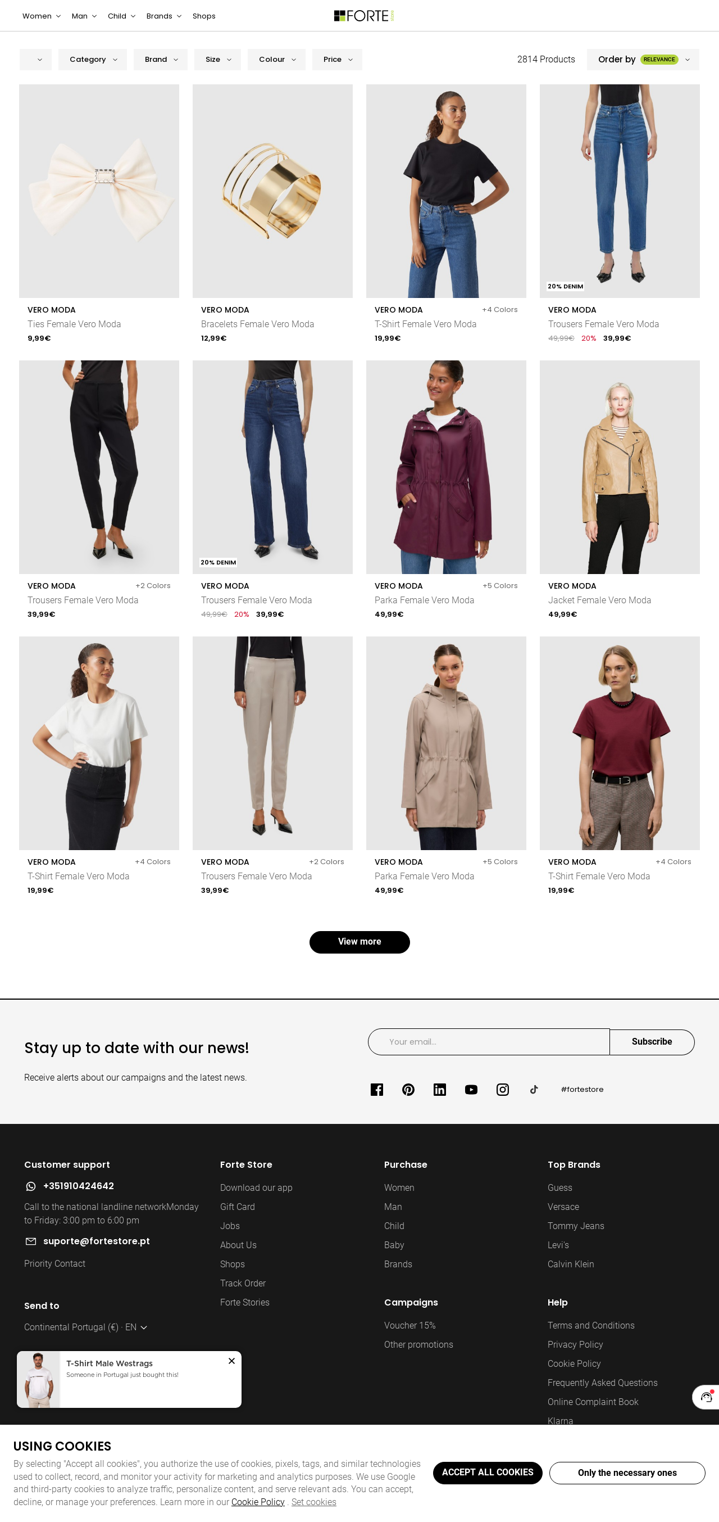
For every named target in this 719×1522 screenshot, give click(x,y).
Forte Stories (245, 1316)
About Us (238, 1258)
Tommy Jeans (576, 1239)
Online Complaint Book (593, 1415)
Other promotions (418, 1358)
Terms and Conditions (591, 1339)
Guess (560, 1201)
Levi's (558, 1258)
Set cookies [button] (314, 1502)
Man (393, 1220)
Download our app (256, 1201)
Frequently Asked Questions (603, 1396)
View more (359, 955)
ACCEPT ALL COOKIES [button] (488, 1472)
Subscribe (652, 1055)
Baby (394, 1258)
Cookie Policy (258, 1502)
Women (399, 1201)
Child (394, 1239)
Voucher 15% (410, 1339)
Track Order (243, 1296)
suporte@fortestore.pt (96, 1254)
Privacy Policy (575, 1358)
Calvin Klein (571, 1277)
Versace (563, 1220)
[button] (35, 73)
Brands (398, 1277)
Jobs (230, 1239)
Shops (232, 1277)
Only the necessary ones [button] (627, 1472)
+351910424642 (78, 1199)
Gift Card (237, 1220)
